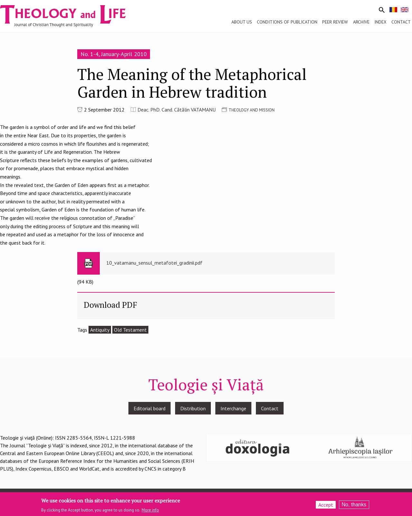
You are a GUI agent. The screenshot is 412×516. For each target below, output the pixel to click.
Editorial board (149, 408)
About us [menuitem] (241, 22)
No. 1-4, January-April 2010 (113, 54)
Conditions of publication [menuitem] (287, 22)
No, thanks (354, 505)
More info (150, 511)
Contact (269, 408)
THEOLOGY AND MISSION (252, 110)
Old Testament (130, 329)
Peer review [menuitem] (335, 22)
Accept (325, 505)
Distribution (193, 408)
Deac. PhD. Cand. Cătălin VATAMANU (176, 109)
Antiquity (99, 329)
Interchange (233, 408)
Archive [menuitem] (361, 22)
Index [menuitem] (380, 22)
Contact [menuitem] (401, 22)
